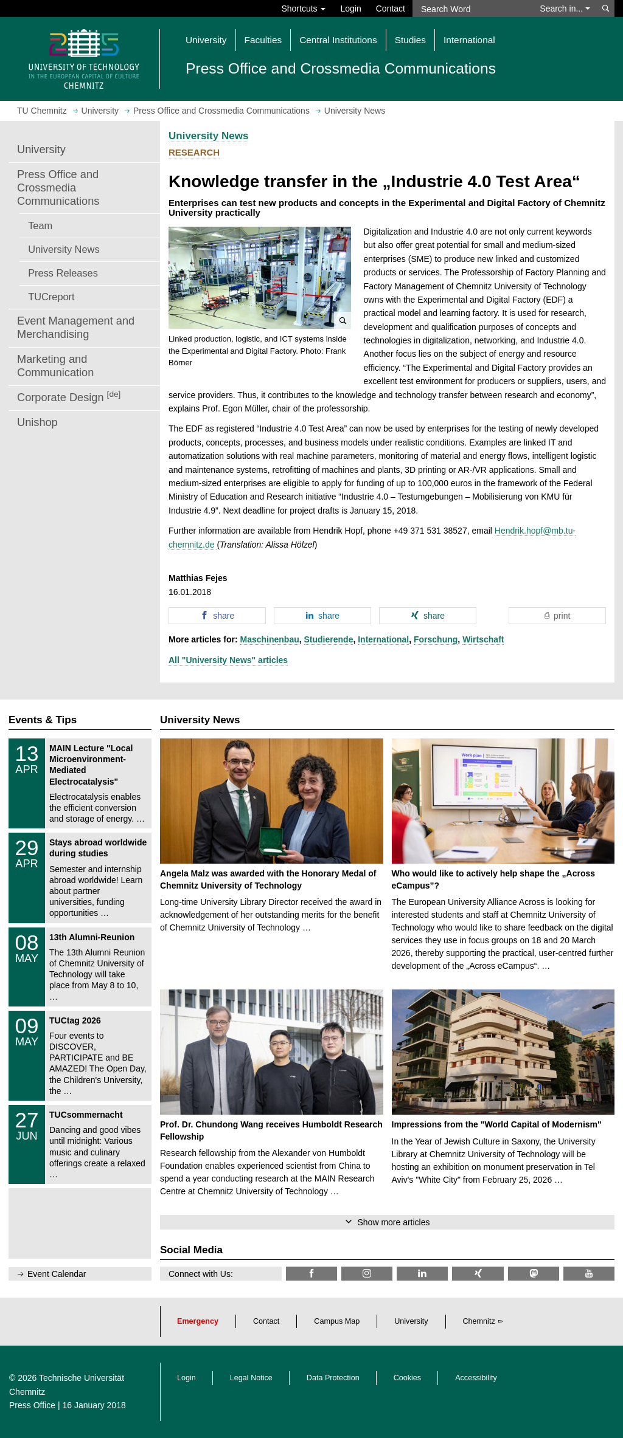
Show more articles (393, 1222)
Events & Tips (43, 720)
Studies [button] (410, 40)
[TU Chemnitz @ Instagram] (366, 1274)
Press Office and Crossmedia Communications (58, 187)
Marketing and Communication (55, 366)
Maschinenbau (269, 639)
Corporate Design (68, 397)
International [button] (469, 40)
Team (40, 225)
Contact (390, 8)
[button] (260, 278)
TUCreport (51, 296)
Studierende (328, 639)
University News (63, 249)
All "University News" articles (228, 660)
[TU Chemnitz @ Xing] (477, 1274)
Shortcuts (303, 8)
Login (350, 8)
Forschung (436, 639)
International (383, 639)
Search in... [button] (565, 8)
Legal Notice (251, 1378)
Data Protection (333, 1378)
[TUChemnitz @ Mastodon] (533, 1274)
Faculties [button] (263, 40)
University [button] (206, 40)
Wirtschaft (483, 639)
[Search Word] (472, 8)
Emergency (197, 1321)
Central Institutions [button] (338, 40)
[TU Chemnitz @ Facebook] (311, 1274)
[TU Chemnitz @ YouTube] (588, 1274)
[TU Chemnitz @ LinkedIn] (422, 1274)
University (41, 149)
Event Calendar (56, 1274)
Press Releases (63, 272)
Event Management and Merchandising (75, 327)
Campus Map (337, 1321)
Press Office (32, 1405)
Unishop (37, 422)
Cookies (408, 1378)
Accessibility (476, 1378)
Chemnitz (479, 1321)
